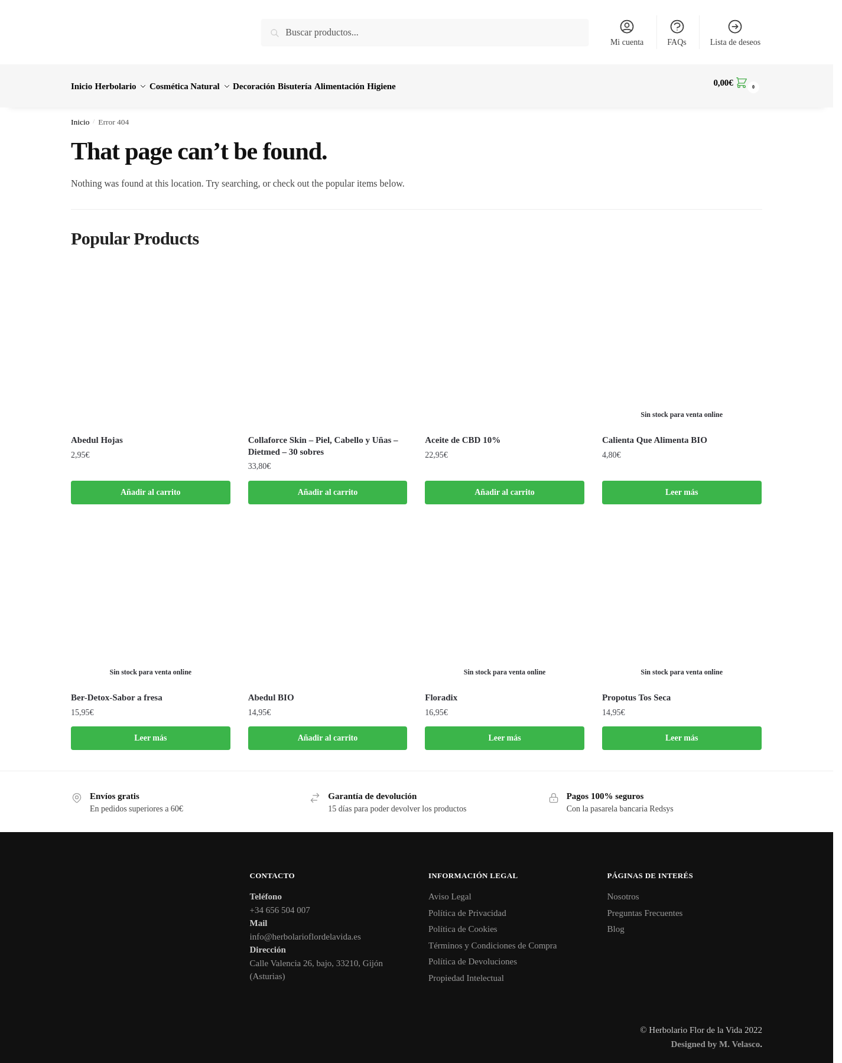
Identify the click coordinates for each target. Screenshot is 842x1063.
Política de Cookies (463, 922)
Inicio (80, 114)
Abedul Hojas (97, 433)
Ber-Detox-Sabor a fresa (116, 690)
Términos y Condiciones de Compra (492, 938)
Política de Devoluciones (472, 954)
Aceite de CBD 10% (462, 433)
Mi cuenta (626, 32)
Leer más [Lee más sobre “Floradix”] (504, 730)
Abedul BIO (271, 690)
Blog (616, 922)
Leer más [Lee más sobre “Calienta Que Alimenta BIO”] (681, 485)
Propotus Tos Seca (636, 690)
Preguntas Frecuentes (645, 906)
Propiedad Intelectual (466, 971)
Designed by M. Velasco (715, 1037)
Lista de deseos (735, 32)
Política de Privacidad (467, 906)
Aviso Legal (450, 889)
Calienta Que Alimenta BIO (654, 433)
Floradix (441, 690)
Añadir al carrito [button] (151, 485)
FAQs (676, 32)
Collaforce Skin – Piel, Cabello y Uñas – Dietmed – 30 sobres (323, 438)
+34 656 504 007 (280, 903)
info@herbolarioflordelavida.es (305, 929)
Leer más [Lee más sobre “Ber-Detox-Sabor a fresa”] (150, 730)
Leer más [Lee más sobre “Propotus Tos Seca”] (681, 730)
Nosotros (623, 889)
